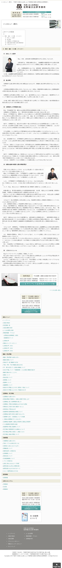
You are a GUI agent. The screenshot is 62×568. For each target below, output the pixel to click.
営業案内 (5, 484)
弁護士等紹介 (6, 322)
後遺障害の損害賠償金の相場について (13, 411)
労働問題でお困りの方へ (9, 440)
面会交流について (7, 377)
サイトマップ (11, 546)
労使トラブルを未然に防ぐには (11, 443)
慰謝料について (7, 382)
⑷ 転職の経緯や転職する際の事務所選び (14, 42)
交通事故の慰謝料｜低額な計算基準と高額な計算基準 (16, 421)
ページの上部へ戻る (55, 290)
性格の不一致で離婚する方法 (10, 362)
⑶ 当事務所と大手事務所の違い (12, 41)
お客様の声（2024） (8, 350)
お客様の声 (6, 340)
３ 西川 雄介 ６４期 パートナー (12, 36)
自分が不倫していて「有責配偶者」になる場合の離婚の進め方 (19, 370)
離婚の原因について (8, 360)
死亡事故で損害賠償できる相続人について (14, 429)
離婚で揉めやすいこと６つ (10, 372)
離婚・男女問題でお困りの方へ (11, 357)
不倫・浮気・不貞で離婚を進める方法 (13, 364)
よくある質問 (29, 533)
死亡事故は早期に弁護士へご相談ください (14, 431)
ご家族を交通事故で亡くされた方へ (12, 419)
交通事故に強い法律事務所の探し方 (12, 401)
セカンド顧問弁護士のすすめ (10, 471)
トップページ (6, 320)
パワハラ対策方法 (7, 461)
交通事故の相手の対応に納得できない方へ (14, 414)
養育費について (7, 380)
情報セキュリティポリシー (10, 343)
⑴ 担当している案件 (9, 37)
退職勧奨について (7, 448)
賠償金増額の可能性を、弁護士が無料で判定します (16, 399)
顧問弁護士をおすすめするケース (11, 468)
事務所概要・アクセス (9, 332)
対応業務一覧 (6, 325)
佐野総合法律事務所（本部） (11, 335)
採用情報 (5, 477)
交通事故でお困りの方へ (9, 396)
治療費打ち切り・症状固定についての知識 (14, 416)
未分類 (5, 486)
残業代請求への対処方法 (9, 451)
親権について (6, 375)
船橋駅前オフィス (8, 337)
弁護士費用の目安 (7, 327)
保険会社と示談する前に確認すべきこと (13, 406)
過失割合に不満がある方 (9, 409)
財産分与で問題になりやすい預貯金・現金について (16, 387)
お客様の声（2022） (8, 345)
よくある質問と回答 (8, 330)
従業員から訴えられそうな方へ (11, 446)
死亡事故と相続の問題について (11, 434)
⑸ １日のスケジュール (10, 44)
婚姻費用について (7, 385)
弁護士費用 (11, 538)
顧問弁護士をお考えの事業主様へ (11, 466)
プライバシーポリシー (13, 541)
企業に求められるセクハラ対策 (11, 463)
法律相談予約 (29, 538)
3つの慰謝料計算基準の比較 (10, 424)
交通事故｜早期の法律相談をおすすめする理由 (15, 404)
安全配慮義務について (9, 458)
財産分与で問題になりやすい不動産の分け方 (14, 390)
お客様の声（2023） (8, 348)
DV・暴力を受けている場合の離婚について (14, 367)
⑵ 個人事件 (7, 39)
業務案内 (5, 489)
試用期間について (7, 453)
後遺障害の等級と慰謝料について (11, 426)
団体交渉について (7, 456)
